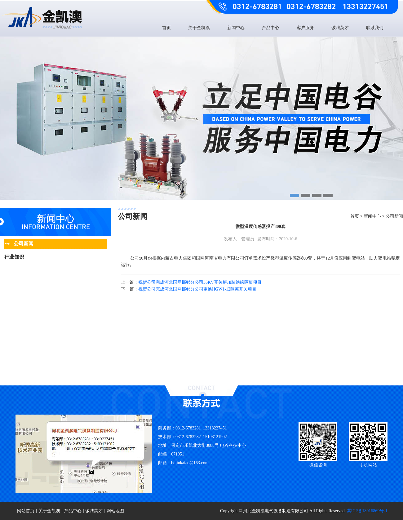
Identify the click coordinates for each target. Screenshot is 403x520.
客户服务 (305, 27)
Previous (6, 131)
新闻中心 (236, 27)
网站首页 (25, 511)
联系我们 (374, 27)
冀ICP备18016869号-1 (367, 511)
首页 (166, 27)
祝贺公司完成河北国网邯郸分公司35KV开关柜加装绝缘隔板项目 (200, 282)
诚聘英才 (340, 27)
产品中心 (270, 27)
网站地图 (115, 511)
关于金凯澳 (199, 27)
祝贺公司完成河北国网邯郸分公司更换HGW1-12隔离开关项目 (197, 289)
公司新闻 (394, 216)
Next (397, 131)
